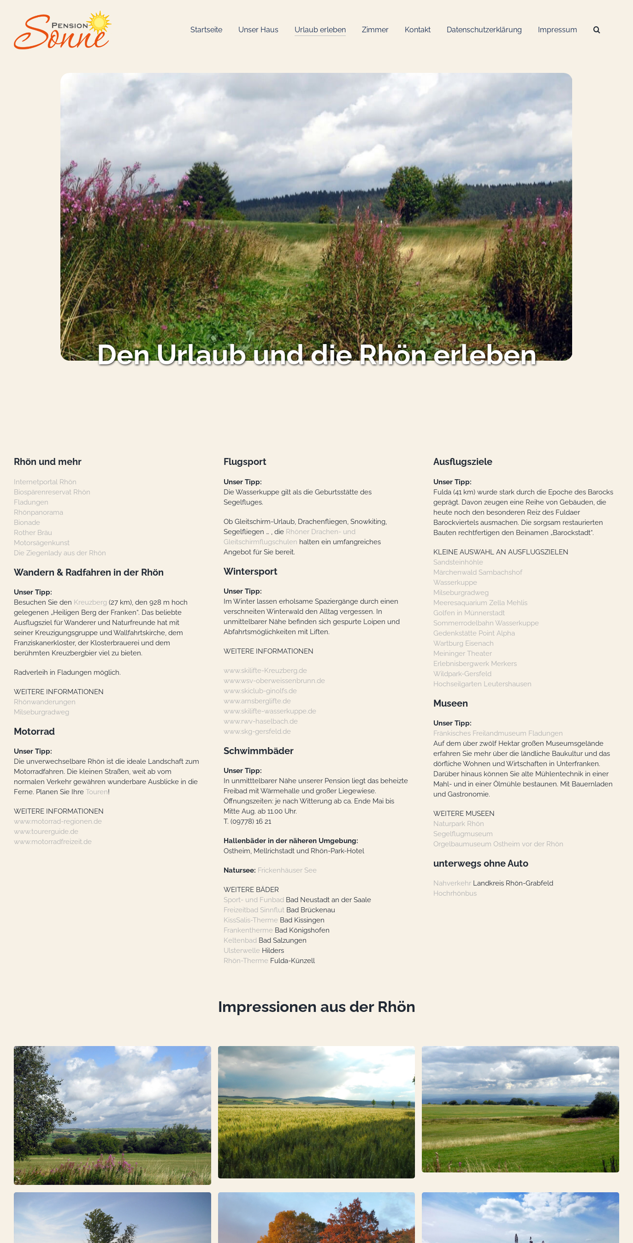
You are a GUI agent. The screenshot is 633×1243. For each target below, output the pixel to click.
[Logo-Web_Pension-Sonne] (63, 14)
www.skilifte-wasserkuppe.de (270, 711)
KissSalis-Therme (251, 920)
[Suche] (596, 30)
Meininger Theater (462, 653)
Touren (97, 792)
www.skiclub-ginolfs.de (260, 691)
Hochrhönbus (455, 893)
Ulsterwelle (242, 950)
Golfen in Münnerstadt (469, 613)
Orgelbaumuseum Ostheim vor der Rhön (498, 844)
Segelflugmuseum (463, 834)
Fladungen (31, 502)
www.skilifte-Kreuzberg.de (265, 670)
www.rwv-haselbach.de (261, 721)
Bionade (27, 522)
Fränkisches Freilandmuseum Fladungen (498, 733)
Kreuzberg (90, 602)
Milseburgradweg (41, 712)
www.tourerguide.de (46, 831)
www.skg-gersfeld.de (257, 731)
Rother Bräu (33, 532)
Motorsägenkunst (42, 543)
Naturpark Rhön (458, 823)
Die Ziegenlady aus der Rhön (60, 553)
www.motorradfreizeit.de (53, 841)
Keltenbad (240, 940)
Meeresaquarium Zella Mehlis (480, 603)
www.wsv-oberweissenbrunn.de (274, 680)
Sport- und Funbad (254, 900)
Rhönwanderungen (45, 702)
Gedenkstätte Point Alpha (474, 633)
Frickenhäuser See (287, 870)
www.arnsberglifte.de (257, 701)
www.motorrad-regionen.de (58, 821)
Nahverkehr (452, 883)
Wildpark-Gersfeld (462, 674)
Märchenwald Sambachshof (477, 572)
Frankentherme (248, 930)
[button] (112, 1115)
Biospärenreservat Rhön (52, 492)
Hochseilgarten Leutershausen (482, 684)
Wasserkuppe (455, 582)
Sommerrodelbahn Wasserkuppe (486, 623)
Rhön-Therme (246, 960)
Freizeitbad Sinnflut (254, 910)
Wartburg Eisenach (463, 643)
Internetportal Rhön (45, 482)
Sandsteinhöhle (458, 562)
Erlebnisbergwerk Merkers (475, 663)
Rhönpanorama (38, 512)
